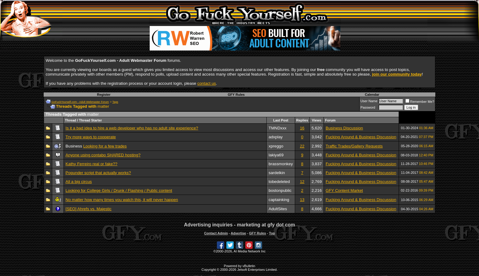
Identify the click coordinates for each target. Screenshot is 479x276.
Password (367, 107)
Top (272, 233)
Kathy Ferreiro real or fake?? (92, 164)
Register (103, 94)
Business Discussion (344, 128)
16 (302, 128)
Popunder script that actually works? (98, 172)
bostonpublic (280, 190)
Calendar (372, 94)
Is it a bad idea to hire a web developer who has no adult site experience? (132, 128)
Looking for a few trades (104, 146)
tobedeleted (279, 181)
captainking (279, 199)
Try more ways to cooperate (91, 137)
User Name (369, 101)
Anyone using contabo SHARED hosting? (103, 155)
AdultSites (278, 209)
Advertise (238, 233)
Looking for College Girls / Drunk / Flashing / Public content (119, 190)
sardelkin (277, 172)
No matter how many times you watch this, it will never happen (122, 199)
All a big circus (79, 181)
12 (302, 181)
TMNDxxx (278, 128)
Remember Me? (419, 101)
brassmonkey (281, 164)
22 (302, 146)
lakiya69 (276, 155)
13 (302, 199)
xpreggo (276, 146)
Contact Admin (216, 233)
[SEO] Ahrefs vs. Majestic (89, 209)
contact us (206, 83)
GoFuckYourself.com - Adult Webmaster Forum (80, 101)
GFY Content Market (344, 190)
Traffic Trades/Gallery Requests (354, 146)
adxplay (276, 137)
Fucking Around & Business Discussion (361, 137)
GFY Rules (236, 94)
